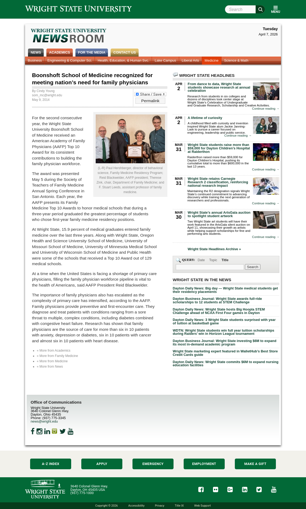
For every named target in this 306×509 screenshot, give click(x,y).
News (36, 52)
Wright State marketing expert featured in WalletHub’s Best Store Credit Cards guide (225, 353)
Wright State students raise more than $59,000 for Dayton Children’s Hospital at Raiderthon (219, 148)
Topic (213, 260)
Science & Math (236, 60)
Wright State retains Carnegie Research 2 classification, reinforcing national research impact (218, 182)
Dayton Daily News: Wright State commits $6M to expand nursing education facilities (226, 363)
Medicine (212, 60)
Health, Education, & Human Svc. (123, 60)
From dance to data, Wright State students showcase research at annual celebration (219, 87)
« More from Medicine (52, 361)
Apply (101, 464)
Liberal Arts (190, 60)
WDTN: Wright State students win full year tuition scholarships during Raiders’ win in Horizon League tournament (223, 332)
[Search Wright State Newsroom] (252, 267)
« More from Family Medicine (57, 356)
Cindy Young (45, 91)
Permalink (150, 100)
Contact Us (124, 52)
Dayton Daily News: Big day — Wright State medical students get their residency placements (225, 290)
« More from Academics (53, 350)
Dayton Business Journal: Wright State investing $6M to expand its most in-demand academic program (224, 342)
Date (201, 260)
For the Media (92, 52)
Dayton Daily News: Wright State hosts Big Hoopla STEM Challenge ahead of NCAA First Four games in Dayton (219, 311)
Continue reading (265, 108)
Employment (204, 464)
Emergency (153, 464)
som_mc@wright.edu (47, 95)
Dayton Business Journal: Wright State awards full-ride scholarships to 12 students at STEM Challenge (217, 300)
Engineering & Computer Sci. (69, 60)
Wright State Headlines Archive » (214, 249)
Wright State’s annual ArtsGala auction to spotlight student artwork (219, 214)
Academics (59, 52)
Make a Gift (255, 464)
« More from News (50, 366)
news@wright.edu (44, 421)
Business (35, 60)
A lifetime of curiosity (205, 118)
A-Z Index (50, 464)
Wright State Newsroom (68, 36)
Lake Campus (165, 60)
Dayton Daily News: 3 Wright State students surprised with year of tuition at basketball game (224, 321)
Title (225, 260)
